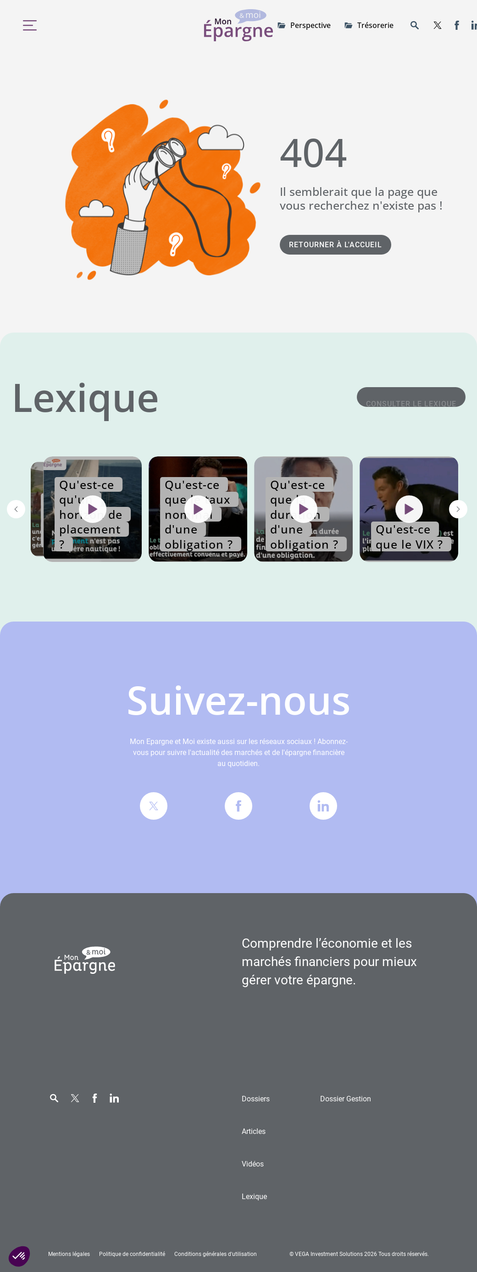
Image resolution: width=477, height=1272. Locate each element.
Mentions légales (69, 1254)
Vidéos (253, 1164)
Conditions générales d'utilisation (215, 1254)
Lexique (254, 1196)
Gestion (345, 1098)
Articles (254, 1131)
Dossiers (256, 1098)
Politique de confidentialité (132, 1254)
